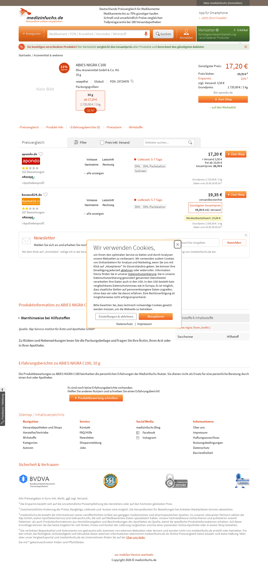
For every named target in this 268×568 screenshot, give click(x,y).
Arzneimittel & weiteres (48, 55)
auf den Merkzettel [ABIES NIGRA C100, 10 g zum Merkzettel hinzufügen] (224, 107)
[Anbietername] (165, 142)
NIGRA (91, 64)
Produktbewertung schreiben (96, 398)
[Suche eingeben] (94, 34)
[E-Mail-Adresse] (192, 242)
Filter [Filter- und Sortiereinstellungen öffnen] (80, 142)
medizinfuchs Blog (148, 427)
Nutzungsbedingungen (208, 443)
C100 (102, 64)
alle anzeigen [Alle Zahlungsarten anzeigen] (95, 173)
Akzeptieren (155, 316)
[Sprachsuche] (146, 34)
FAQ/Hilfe (85, 432)
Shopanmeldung (90, 443)
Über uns (198, 427)
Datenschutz (124, 324)
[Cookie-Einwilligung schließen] (178, 244)
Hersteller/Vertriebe (35, 432)
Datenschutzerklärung (142, 274)
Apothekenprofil (33, 183)
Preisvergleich (29, 127)
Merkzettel (206, 30)
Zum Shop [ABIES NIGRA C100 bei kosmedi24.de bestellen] (234, 194)
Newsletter (86, 437)
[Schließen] (245, 46)
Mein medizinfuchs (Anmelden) (223, 3)
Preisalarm (114, 127)
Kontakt (84, 427)
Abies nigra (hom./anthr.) (194, 327)
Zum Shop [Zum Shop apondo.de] (215, 99)
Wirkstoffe (136, 127)
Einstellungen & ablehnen (116, 316)
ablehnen (127, 270)
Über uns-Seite (135, 537)
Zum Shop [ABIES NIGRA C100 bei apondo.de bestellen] (234, 154)
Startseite (25, 55)
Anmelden (186, 34)
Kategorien (31, 33)
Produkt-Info (54, 127)
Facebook (145, 432)
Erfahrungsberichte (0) (85, 127)
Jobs (82, 448)
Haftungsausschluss (206, 437)
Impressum (144, 324)
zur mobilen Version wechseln (134, 554)
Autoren (28, 448)
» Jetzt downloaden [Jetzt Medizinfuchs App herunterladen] (213, 18)
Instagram (146, 437)
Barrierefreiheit (203, 453)
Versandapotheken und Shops (42, 427)
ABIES (81, 64)
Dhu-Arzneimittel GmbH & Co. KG (97, 70)
